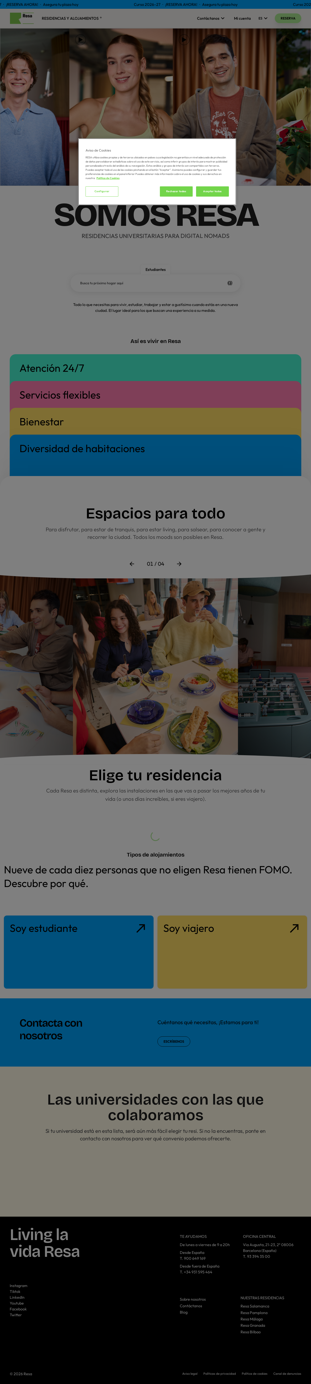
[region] (157, 171)
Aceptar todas (212, 191)
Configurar (102, 191)
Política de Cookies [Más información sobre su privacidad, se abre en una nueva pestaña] (108, 178)
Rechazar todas (176, 191)
